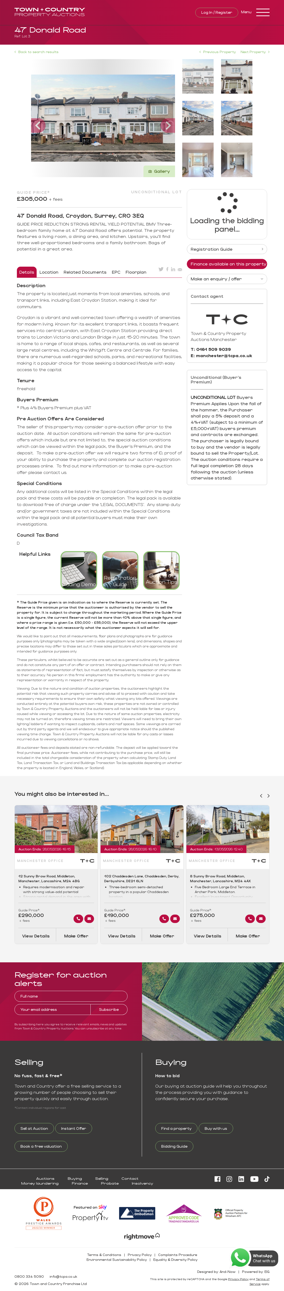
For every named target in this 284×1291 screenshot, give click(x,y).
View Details (36, 935)
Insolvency (142, 1183)
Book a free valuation (41, 1146)
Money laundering (40, 1183)
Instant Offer (73, 1128)
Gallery (159, 171)
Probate (110, 1183)
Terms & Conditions (104, 1255)
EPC (116, 272)
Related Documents (85, 272)
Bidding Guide (174, 1146)
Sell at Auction (34, 1128)
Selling (101, 1178)
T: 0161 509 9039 (211, 349)
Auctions (45, 1178)
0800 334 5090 (29, 1276)
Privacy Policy (140, 1255)
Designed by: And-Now (216, 1272)
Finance (80, 1183)
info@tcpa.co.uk (63, 1276)
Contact (130, 1178)
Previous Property (219, 52)
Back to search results (36, 51)
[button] (40, 118)
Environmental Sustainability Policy (117, 1259)
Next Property (253, 52)
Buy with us (216, 1128)
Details (26, 272)
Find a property (176, 1128)
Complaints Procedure (177, 1255)
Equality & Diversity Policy (175, 1259)
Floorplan (136, 272)
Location (49, 272)
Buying (75, 1178)
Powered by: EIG (256, 1272)
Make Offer (76, 935)
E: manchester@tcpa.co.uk (221, 355)
